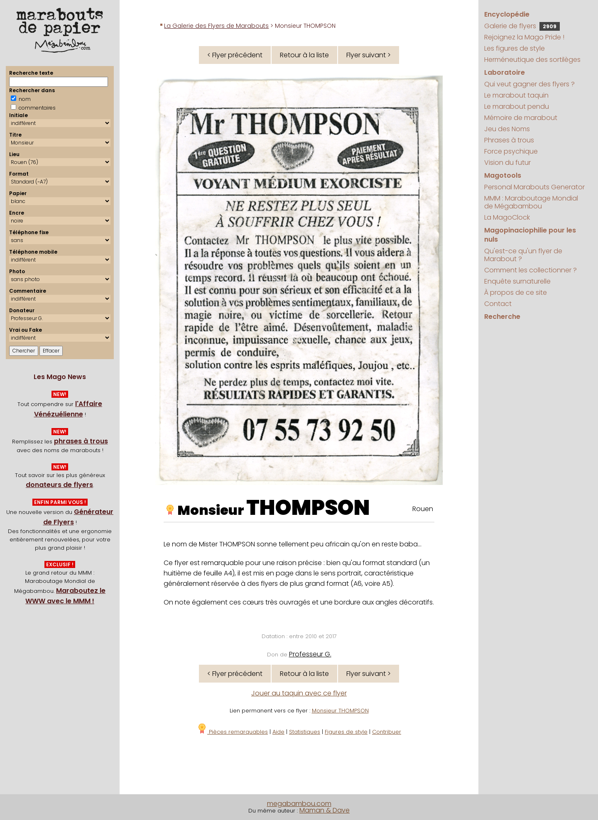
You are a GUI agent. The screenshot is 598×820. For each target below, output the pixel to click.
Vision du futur (507, 162)
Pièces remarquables (232, 732)
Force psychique (511, 151)
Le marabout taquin (516, 95)
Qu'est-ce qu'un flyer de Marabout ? (523, 255)
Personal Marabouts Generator (534, 187)
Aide (278, 732)
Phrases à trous (509, 140)
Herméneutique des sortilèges (532, 59)
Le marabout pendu (516, 106)
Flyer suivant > (368, 55)
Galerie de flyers (522, 26)
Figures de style (346, 732)
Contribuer (386, 732)
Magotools (502, 175)
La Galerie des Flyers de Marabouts (216, 26)
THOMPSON (308, 507)
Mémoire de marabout (520, 117)
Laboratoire (504, 72)
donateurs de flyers (59, 485)
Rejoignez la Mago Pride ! (524, 37)
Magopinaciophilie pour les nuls (530, 234)
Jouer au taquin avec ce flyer (299, 693)
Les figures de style (514, 48)
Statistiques (304, 732)
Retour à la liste (304, 55)
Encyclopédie (506, 14)
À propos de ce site (515, 292)
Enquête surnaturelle (517, 281)
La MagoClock (507, 217)
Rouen (422, 509)
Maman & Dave (324, 810)
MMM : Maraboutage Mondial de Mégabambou (531, 202)
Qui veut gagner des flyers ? (529, 84)
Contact (498, 303)
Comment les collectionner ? (530, 270)
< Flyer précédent (234, 55)
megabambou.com (299, 803)
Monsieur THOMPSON (340, 711)
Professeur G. (310, 654)
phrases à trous (81, 441)
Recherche (502, 316)
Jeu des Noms (507, 129)
